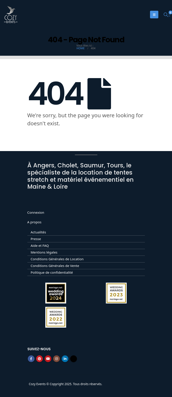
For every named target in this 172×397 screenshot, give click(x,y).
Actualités (38, 232)
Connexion (35, 212)
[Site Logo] (11, 14)
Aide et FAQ (40, 245)
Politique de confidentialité (52, 272)
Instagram (56, 358)
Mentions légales (44, 252)
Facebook (31, 358)
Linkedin (65, 358)
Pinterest (39, 358)
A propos (34, 222)
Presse (36, 239)
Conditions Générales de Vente (55, 265)
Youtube (48, 358)
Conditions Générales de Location (57, 259)
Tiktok (73, 358)
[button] (166, 14)
